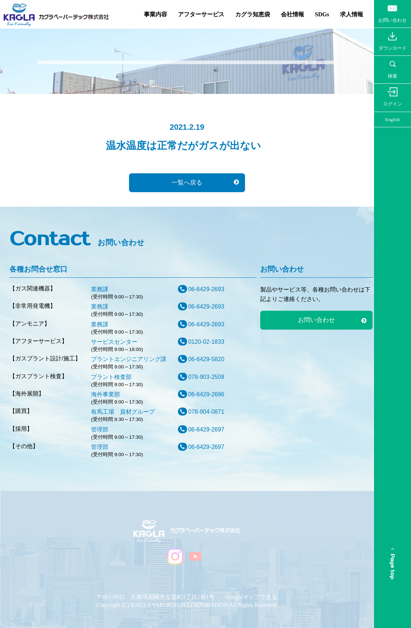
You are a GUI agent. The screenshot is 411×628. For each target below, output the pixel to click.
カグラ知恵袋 (252, 14)
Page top (392, 563)
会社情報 (292, 14)
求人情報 (351, 14)
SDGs (322, 14)
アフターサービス (201, 14)
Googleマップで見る (251, 597)
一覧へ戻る (186, 182)
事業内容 (155, 14)
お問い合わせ (316, 320)
